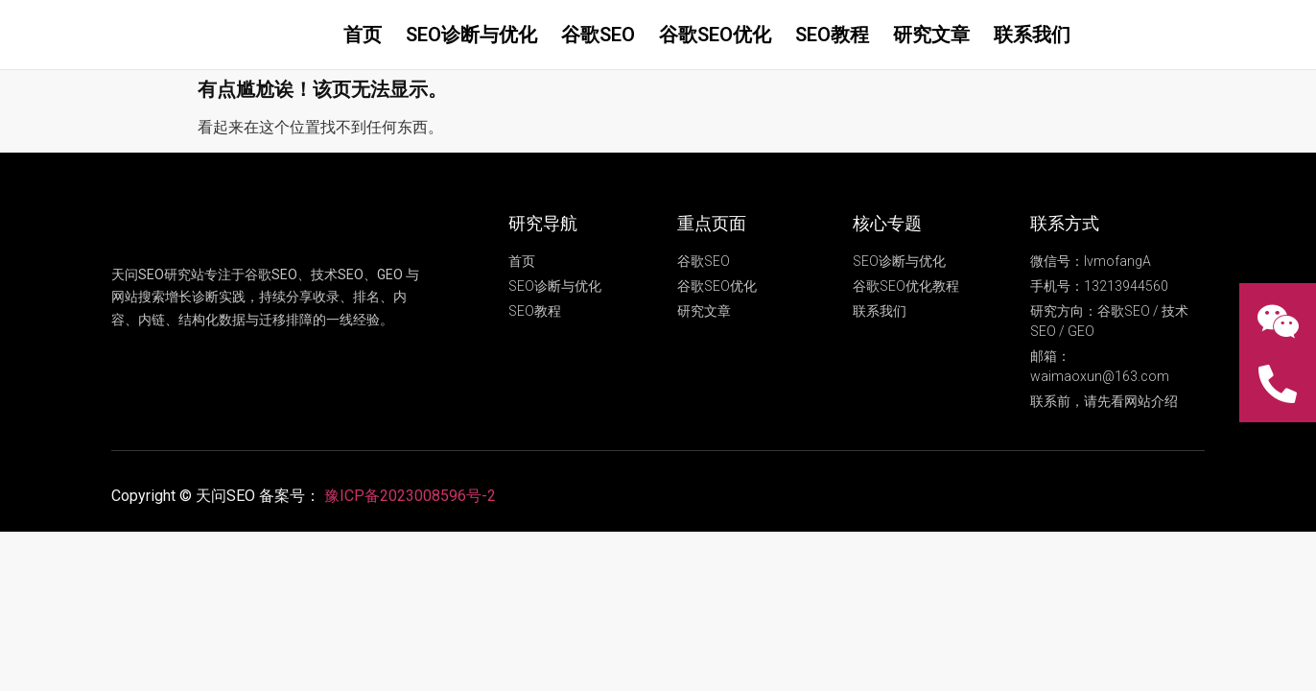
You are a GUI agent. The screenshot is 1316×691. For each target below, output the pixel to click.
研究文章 (931, 34)
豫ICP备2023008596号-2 (410, 496)
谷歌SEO (598, 34)
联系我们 (1032, 34)
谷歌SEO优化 (715, 34)
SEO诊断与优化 (471, 34)
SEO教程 (832, 34)
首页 (362, 34)
